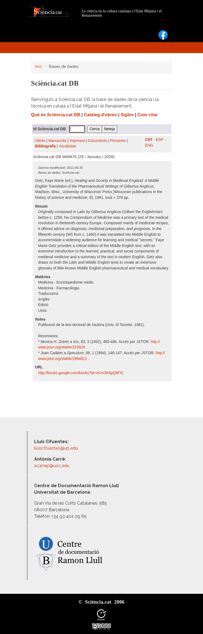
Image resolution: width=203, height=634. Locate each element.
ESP (159, 140)
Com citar (147, 114)
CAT (148, 140)
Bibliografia (45, 146)
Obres (40, 141)
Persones (118, 141)
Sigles (127, 114)
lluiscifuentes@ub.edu (56, 448)
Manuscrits (57, 141)
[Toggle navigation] (164, 47)
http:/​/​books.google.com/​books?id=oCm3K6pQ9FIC (81, 373)
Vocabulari (67, 146)
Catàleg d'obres (100, 114)
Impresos (77, 141)
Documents (97, 141)
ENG (149, 145)
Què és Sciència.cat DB (55, 114)
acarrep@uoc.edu (51, 465)
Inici (38, 66)
